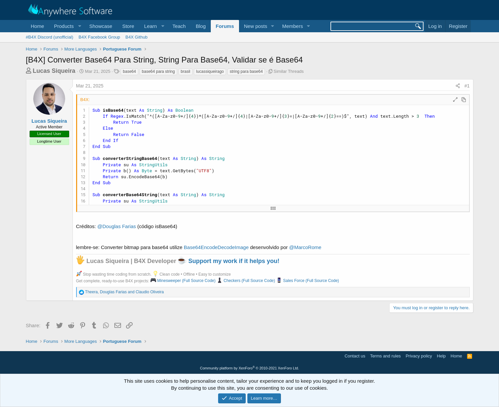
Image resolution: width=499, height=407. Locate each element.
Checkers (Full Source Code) (246, 280)
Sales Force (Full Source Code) (307, 280)
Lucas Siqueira (54, 71)
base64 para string (158, 71)
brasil (185, 71)
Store (128, 26)
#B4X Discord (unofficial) (49, 37)
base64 (129, 71)
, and (124, 292)
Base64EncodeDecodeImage (216, 247)
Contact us (354, 355)
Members (292, 26)
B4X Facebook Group (99, 37)
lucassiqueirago (210, 71)
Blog (201, 26)
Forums (225, 26)
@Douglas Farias (116, 226)
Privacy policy (419, 355)
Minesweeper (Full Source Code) (182, 280)
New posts (255, 26)
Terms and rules (385, 355)
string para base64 (246, 71)
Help (441, 355)
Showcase (100, 26)
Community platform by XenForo (249, 368)
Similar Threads (289, 71)
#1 (467, 85)
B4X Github (136, 37)
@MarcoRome (305, 247)
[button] (66, 26)
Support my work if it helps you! (228, 261)
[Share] (457, 86)
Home (37, 26)
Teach (179, 26)
